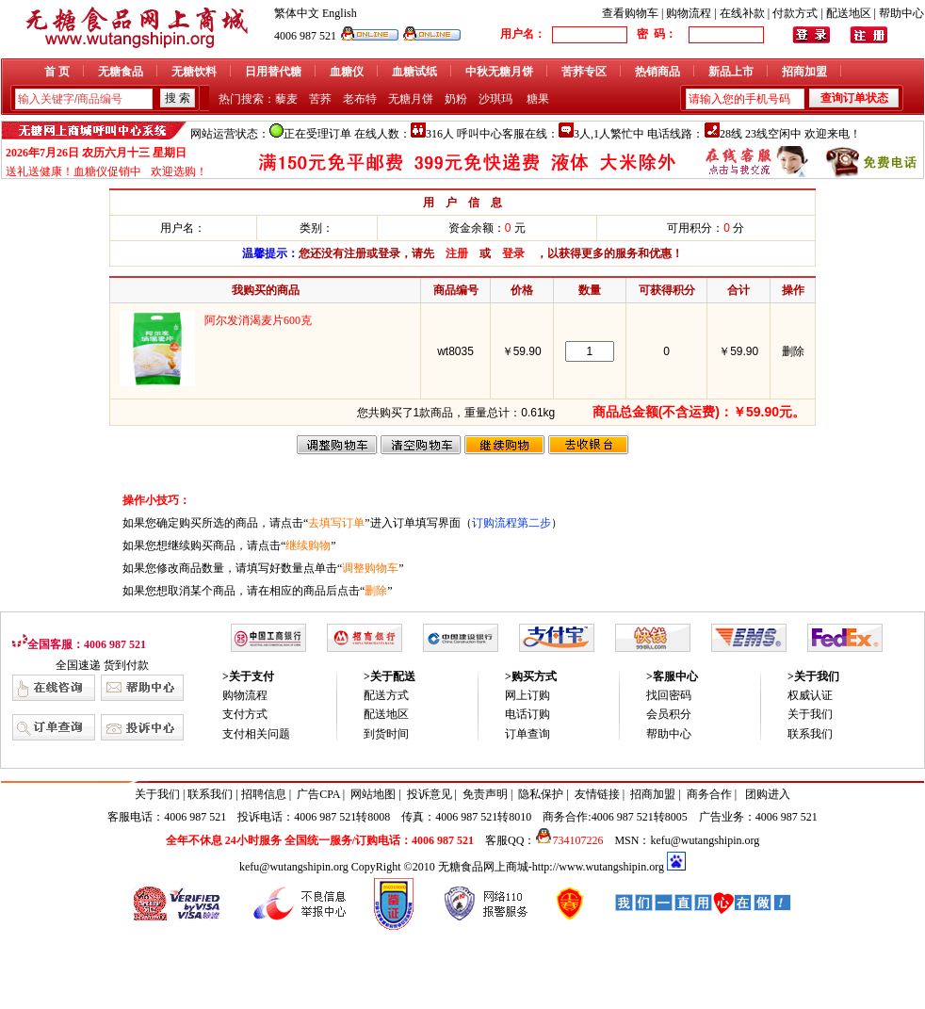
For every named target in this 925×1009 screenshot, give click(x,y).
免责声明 (485, 794)
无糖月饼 (410, 99)
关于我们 (810, 714)
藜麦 (286, 99)
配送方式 (386, 695)
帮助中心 (901, 13)
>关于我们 (813, 676)
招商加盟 (652, 794)
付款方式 (795, 13)
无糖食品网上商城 (483, 866)
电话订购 (527, 714)
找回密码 (668, 695)
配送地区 (848, 13)
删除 (793, 351)
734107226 (569, 840)
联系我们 (810, 733)
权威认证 (810, 695)
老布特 (360, 99)
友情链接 (597, 794)
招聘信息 (263, 794)
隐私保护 (540, 794)
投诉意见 (429, 794)
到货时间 (386, 733)
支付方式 (245, 714)
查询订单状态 (854, 98)
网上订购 (527, 695)
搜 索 (177, 98)
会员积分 (668, 714)
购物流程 (688, 13)
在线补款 (742, 13)
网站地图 (373, 794)
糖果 (538, 99)
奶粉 (456, 99)
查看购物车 (630, 13)
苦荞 (320, 99)
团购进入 (767, 794)
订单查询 (527, 733)
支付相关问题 (256, 733)
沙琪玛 (495, 99)
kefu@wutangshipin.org (704, 840)
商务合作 (709, 794)
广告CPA (318, 794)
